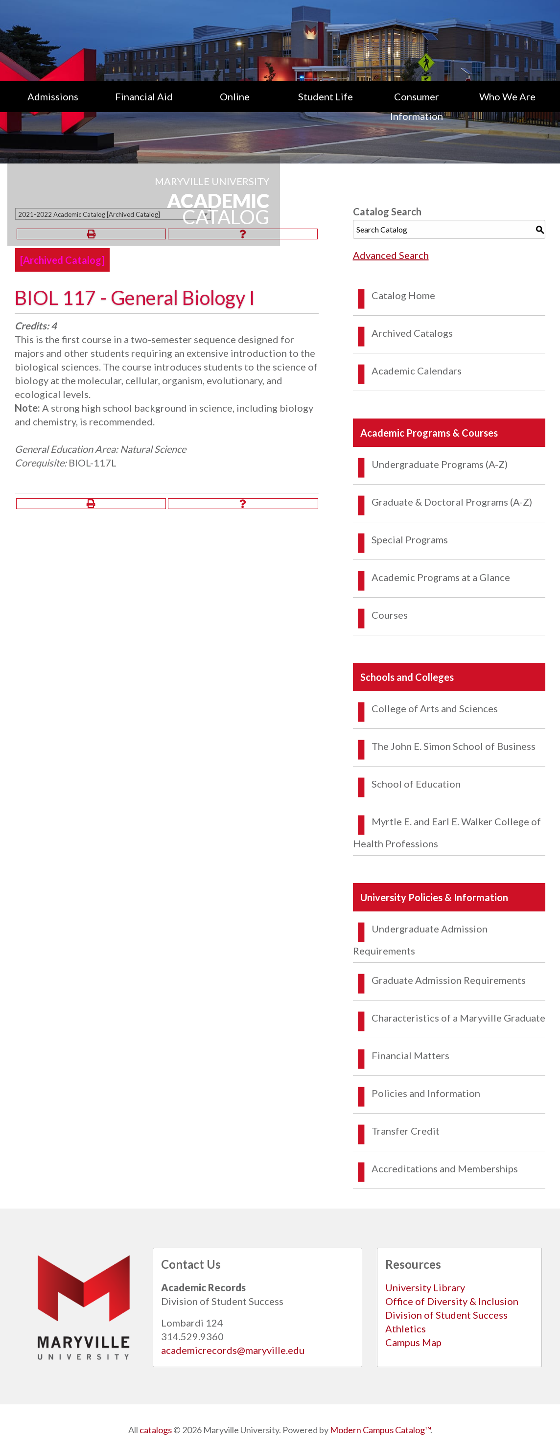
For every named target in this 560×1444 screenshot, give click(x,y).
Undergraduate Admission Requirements (420, 939)
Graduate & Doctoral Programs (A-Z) (452, 502)
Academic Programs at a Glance (441, 577)
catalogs (156, 1429)
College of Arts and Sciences (435, 708)
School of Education (416, 784)
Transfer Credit (406, 1131)
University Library (425, 1287)
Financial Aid (144, 96)
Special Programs (410, 539)
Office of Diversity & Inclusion (451, 1301)
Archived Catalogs (412, 333)
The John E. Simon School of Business (454, 746)
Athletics (405, 1328)
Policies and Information (426, 1093)
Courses (390, 615)
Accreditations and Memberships (445, 1168)
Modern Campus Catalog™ (380, 1429)
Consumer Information (416, 106)
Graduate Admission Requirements (449, 980)
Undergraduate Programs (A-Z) (440, 464)
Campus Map (413, 1342)
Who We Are (507, 96)
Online (235, 96)
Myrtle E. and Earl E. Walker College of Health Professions (447, 832)
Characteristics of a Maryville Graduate (458, 1018)
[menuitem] (52, 106)
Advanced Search (391, 255)
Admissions (52, 96)
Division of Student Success (446, 1315)
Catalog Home (403, 295)
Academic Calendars (417, 370)
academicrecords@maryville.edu (232, 1350)
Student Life (325, 96)
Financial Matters (410, 1055)
